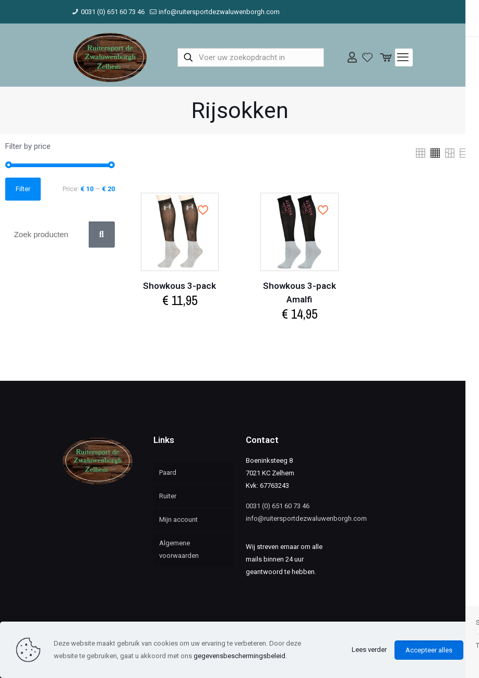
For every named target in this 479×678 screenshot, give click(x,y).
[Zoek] (102, 234)
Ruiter (167, 496)
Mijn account (178, 519)
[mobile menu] (404, 57)
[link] (420, 153)
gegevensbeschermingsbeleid (239, 656)
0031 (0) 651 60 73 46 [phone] (113, 12)
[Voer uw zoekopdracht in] (250, 57)
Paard (167, 472)
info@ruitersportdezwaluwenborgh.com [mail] (219, 12)
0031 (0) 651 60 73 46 (277, 506)
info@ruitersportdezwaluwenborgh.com (306, 518)
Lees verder (369, 649)
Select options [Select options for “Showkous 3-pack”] (179, 322)
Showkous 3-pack (179, 285)
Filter (23, 189)
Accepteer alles (428, 650)
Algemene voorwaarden (179, 549)
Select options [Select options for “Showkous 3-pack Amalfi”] (299, 335)
